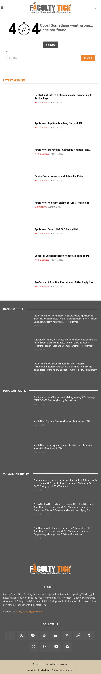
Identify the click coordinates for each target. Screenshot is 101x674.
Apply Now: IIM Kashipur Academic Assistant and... (63, 149)
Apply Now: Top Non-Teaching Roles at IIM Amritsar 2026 (62, 421)
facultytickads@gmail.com (28, 611)
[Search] (88, 58)
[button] (91, 8)
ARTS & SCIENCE (42, 102)
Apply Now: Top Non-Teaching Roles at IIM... (59, 123)
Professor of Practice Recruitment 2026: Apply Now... (65, 282)
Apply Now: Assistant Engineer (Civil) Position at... (63, 202)
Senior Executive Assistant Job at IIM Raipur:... (61, 176)
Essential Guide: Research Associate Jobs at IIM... (63, 255)
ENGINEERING (41, 207)
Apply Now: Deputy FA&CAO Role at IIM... (57, 229)
